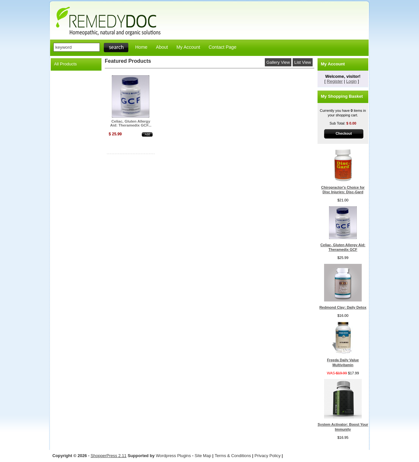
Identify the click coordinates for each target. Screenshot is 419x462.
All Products (65, 63)
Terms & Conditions (233, 455)
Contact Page (222, 47)
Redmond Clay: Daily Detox (343, 307)
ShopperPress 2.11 (109, 455)
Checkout (344, 133)
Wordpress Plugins (174, 455)
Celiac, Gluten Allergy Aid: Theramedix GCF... (130, 123)
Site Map (203, 455)
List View (302, 62)
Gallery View (278, 62)
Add (147, 134)
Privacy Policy (267, 455)
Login (351, 81)
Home (141, 47)
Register (335, 81)
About (162, 47)
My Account (188, 47)
